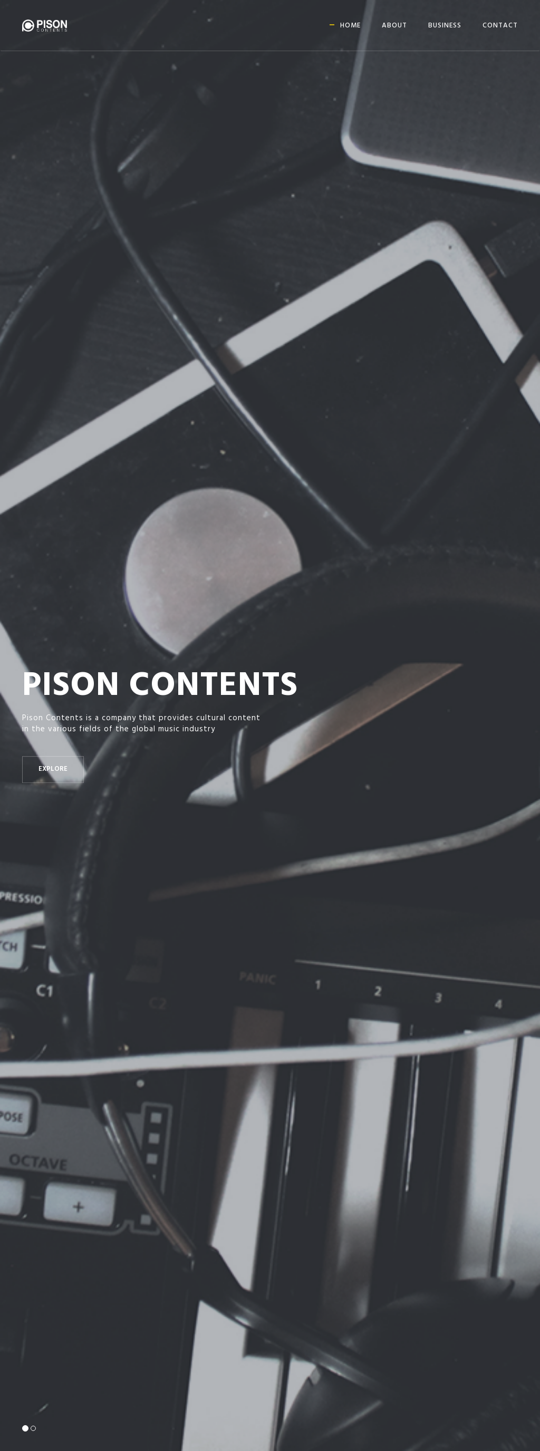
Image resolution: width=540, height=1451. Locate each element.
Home (350, 25)
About (394, 25)
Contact (500, 25)
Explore (53, 769)
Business (444, 25)
